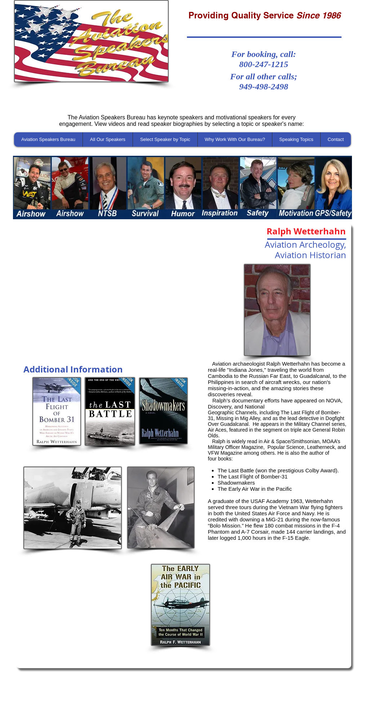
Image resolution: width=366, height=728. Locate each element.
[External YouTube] (110, 292)
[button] (182, 187)
